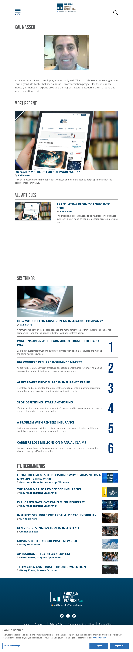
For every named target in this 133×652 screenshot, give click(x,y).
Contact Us (39, 624)
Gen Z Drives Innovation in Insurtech (48, 528)
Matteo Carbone (47, 570)
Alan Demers (28, 557)
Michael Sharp (28, 518)
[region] (66, 638)
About (27, 624)
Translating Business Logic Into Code (83, 206)
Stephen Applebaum (49, 557)
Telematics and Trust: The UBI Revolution (51, 567)
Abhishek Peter (29, 531)
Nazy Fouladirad (30, 544)
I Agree (98, 645)
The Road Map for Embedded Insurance (49, 489)
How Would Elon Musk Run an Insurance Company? (60, 321)
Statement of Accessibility (81, 624)
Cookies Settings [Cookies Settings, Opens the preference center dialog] (12, 645)
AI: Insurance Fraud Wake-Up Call (44, 554)
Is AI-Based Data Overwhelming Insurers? (51, 502)
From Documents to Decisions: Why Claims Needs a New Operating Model (59, 477)
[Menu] (22, 10)
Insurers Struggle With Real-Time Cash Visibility (56, 515)
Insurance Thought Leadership (38, 482)
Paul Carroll (26, 324)
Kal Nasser (24, 175)
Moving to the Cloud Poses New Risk (47, 541)
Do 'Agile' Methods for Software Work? (47, 172)
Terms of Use (105, 624)
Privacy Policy (56, 624)
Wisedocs (63, 482)
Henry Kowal (28, 570)
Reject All (119, 645)
